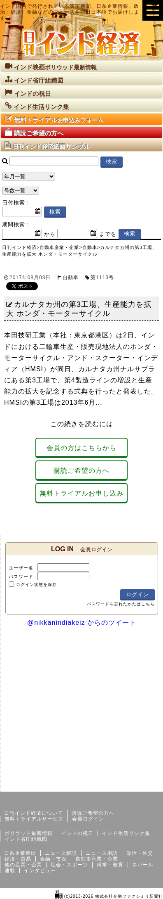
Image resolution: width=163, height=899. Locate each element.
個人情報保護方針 (143, 785)
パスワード (21, 576)
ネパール (143, 865)
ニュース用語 (102, 853)
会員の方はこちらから (81, 447)
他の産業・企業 (23, 865)
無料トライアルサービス (34, 819)
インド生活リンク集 (126, 833)
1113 (102, 277)
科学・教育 (110, 865)
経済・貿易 (18, 859)
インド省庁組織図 (26, 839)
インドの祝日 (77, 833)
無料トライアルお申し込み (81, 493)
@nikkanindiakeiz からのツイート (81, 622)
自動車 (71, 277)
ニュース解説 (61, 853)
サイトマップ (100, 785)
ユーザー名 (21, 567)
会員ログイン (88, 819)
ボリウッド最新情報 (29, 833)
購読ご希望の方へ (81, 470)
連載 (10, 870)
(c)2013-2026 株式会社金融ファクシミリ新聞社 (109, 896)
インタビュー (40, 870)
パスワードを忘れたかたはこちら (121, 604)
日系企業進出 (20, 853)
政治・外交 (139, 853)
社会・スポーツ (69, 865)
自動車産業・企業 (96, 859)
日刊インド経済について (33, 813)
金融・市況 (53, 859)
